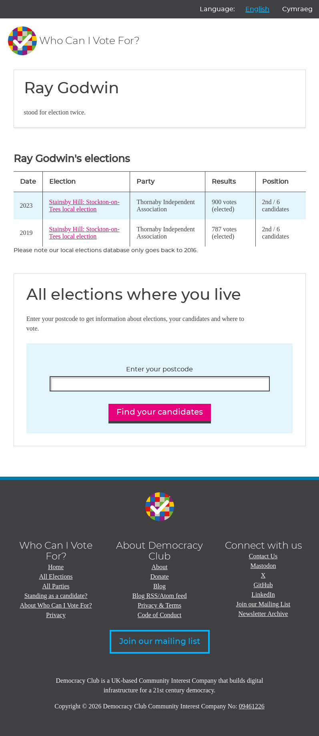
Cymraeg (297, 9)
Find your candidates (159, 412)
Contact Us (263, 556)
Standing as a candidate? (56, 595)
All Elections (56, 576)
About (160, 567)
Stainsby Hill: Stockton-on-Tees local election (84, 206)
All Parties (56, 586)
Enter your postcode (159, 369)
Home (56, 567)
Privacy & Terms (159, 605)
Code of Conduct (159, 615)
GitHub (263, 585)
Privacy (56, 615)
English (257, 9)
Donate (159, 576)
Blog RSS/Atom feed (159, 595)
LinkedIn (263, 594)
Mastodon (263, 565)
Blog (159, 586)
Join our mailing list (159, 642)
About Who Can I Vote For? (56, 605)
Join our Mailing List (263, 604)
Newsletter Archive (263, 613)
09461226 (252, 706)
